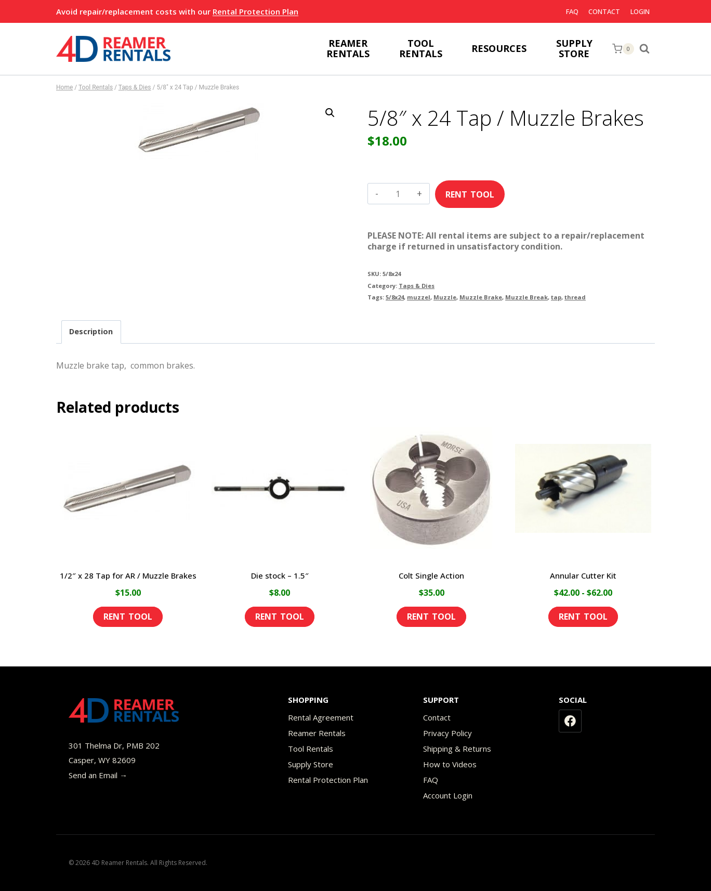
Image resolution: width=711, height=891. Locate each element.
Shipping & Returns (457, 748)
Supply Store (310, 764)
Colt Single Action (431, 575)
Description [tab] (91, 331)
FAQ (572, 11)
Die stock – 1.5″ (280, 575)
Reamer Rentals (317, 733)
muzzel (418, 297)
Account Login (447, 795)
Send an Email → (98, 775)
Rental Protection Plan (255, 11)
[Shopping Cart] (623, 49)
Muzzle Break (526, 297)
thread (575, 297)
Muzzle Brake (480, 297)
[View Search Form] (647, 49)
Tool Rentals (310, 748)
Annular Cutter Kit (583, 575)
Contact (604, 11)
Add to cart (470, 190)
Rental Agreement (320, 717)
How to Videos (450, 764)
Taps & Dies (416, 286)
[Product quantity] (397, 194)
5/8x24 (395, 297)
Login (640, 11)
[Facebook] (570, 721)
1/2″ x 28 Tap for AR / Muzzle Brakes (128, 575)
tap (556, 297)
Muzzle (444, 297)
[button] (330, 112)
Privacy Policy (447, 733)
